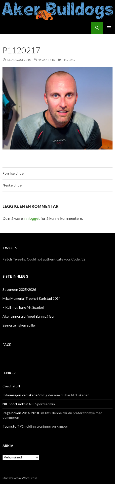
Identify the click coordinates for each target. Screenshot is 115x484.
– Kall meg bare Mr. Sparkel (23, 307)
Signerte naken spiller (19, 325)
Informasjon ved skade (20, 395)
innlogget (32, 218)
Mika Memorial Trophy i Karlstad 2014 (31, 298)
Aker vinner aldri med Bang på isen (28, 316)
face (6, 344)
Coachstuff (11, 386)
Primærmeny (109, 28)
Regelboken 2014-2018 (20, 413)
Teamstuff (10, 426)
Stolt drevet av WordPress (19, 478)
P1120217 (69, 60)
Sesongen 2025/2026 (19, 289)
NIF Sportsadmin (15, 404)
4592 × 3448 (46, 60)
